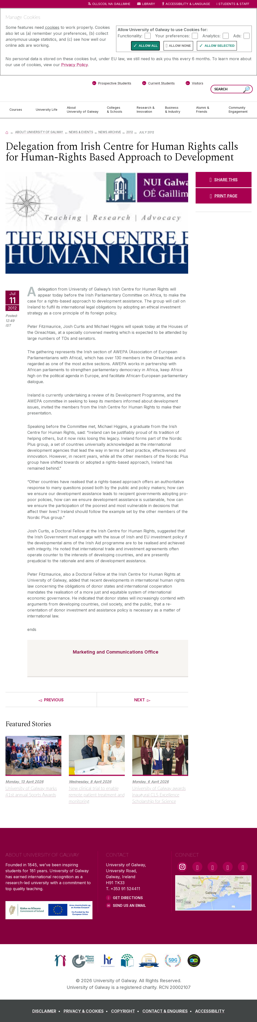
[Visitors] (194, 84)
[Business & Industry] (176, 110)
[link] (60, 960)
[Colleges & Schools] (118, 110)
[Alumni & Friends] (208, 110)
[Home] (6, 132)
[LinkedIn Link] (228, 867)
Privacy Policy (74, 64)
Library (148, 4)
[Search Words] (232, 89)
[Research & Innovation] (147, 110)
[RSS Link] (243, 867)
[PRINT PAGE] (224, 196)
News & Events (81, 132)
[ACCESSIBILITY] (210, 1011)
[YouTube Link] (212, 867)
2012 (129, 132)
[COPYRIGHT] (126, 1011)
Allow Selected (220, 46)
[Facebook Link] (197, 867)
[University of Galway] (41, 88)
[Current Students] (158, 84)
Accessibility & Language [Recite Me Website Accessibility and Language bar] (186, 4)
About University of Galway (39, 132)
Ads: (237, 35)
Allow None (180, 46)
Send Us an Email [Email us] (129, 905)
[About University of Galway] (83, 110)
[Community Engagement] (238, 110)
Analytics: (211, 35)
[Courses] (18, 110)
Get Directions (128, 898)
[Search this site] (246, 89)
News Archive (109, 132)
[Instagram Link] (182, 867)
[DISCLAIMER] (47, 1011)
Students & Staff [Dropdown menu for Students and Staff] (233, 4)
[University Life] (47, 110)
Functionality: (130, 35)
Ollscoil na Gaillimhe (111, 4)
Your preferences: (172, 35)
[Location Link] (213, 907)
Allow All (148, 46)
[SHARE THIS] (224, 179)
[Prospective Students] (111, 84)
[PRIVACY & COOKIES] (87, 1011)
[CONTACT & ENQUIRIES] (168, 1011)
